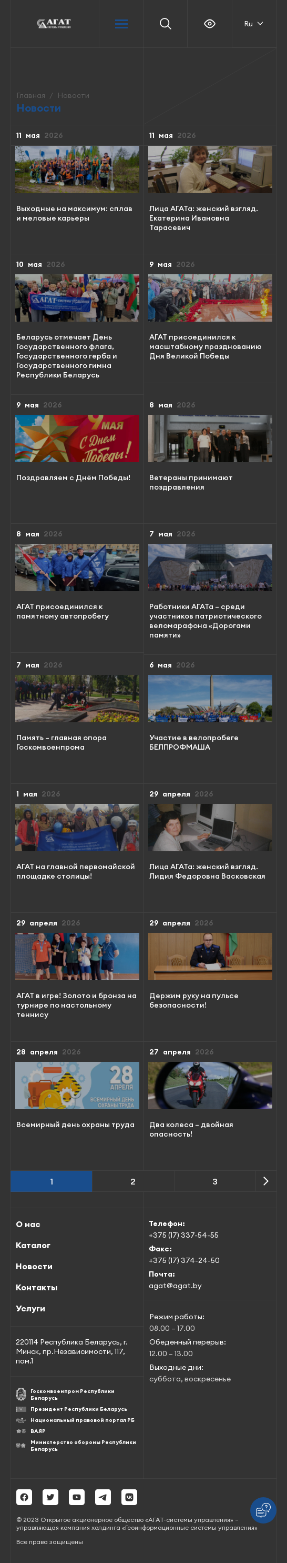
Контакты (36, 1287)
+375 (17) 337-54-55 (184, 1235)
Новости (34, 1266)
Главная (30, 95)
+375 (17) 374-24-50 (184, 1260)
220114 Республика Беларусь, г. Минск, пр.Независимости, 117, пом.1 (72, 1351)
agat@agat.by (175, 1285)
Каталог (33, 1245)
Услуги (30, 1308)
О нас (28, 1224)
